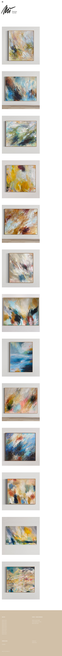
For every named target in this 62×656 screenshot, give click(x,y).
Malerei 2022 (4, 623)
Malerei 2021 (4, 624)
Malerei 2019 (4, 627)
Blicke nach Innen (35, 623)
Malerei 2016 (4, 632)
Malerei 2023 (4, 621)
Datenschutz (34, 642)
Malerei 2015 (4, 633)
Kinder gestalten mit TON (36, 621)
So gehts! (3, 644)
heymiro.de (7, 651)
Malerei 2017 (4, 630)
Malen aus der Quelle (36, 620)
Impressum (34, 641)
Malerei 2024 (4, 620)
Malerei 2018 (4, 629)
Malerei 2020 (4, 626)
